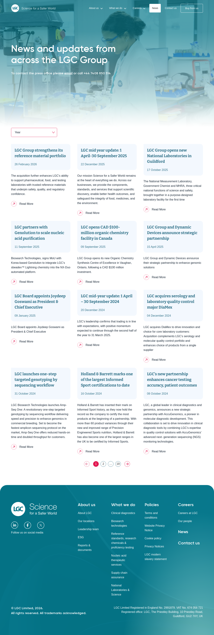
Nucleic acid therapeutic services (118, 560)
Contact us (189, 542)
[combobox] (34, 132)
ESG (81, 537)
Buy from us (191, 8)
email (68, 73)
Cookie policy (153, 538)
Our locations (86, 521)
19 (118, 463)
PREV (87, 464)
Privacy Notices (154, 546)
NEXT (127, 464)
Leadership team (88, 529)
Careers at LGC (188, 513)
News (183, 531)
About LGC (85, 513)
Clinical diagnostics (123, 513)
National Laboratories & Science (120, 590)
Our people (185, 521)
